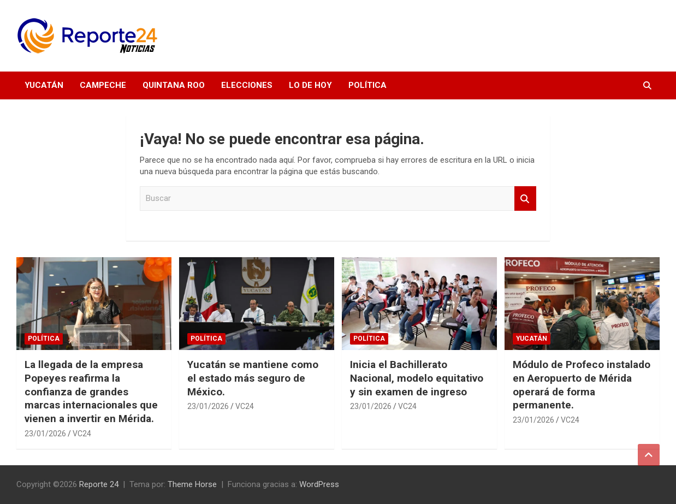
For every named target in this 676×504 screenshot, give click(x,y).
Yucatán (44, 85)
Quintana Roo (174, 85)
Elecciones (246, 85)
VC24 (82, 433)
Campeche (103, 85)
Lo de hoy (310, 85)
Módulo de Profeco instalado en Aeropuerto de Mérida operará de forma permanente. (581, 384)
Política (367, 85)
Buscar (525, 198)
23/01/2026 (45, 433)
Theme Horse (192, 484)
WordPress (319, 484)
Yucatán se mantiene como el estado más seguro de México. (252, 378)
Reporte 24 (98, 484)
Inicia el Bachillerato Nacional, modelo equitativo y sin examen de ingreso (416, 378)
